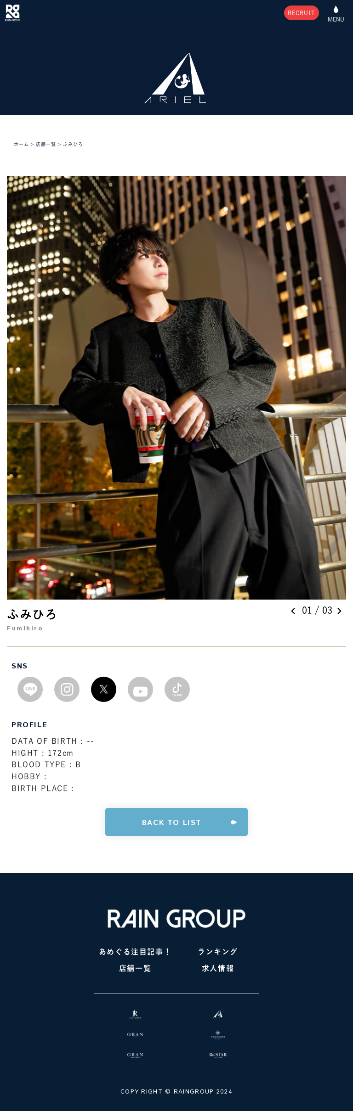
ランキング (218, 951)
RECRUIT (301, 13)
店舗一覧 (135, 968)
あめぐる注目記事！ (135, 951)
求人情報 (218, 968)
